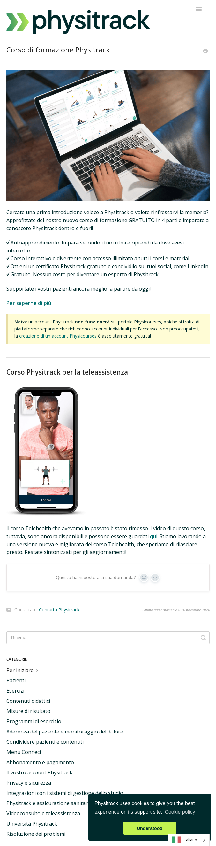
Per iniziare (23, 670)
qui (153, 536)
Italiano (184, 840)
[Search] (108, 637)
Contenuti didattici (28, 700)
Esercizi (15, 690)
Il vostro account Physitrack (39, 772)
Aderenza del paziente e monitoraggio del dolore (64, 731)
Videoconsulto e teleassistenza (43, 813)
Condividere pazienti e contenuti (45, 741)
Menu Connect (23, 752)
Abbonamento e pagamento (40, 762)
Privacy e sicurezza (28, 782)
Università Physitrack (31, 823)
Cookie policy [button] (180, 812)
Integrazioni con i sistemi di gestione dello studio (64, 792)
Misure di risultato (28, 711)
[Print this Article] (205, 51)
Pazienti (16, 680)
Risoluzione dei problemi (35, 833)
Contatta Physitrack (59, 610)
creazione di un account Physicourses (58, 336)
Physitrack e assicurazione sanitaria (49, 803)
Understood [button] (150, 828)
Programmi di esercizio (33, 721)
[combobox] (189, 840)
